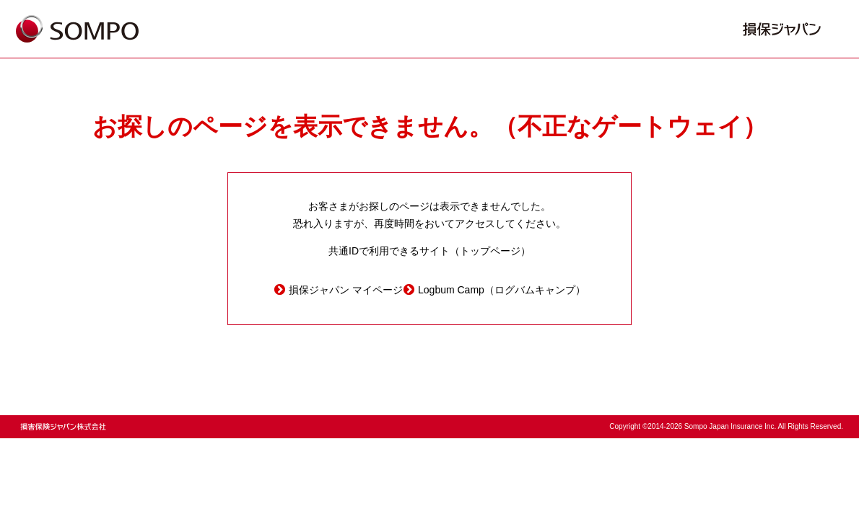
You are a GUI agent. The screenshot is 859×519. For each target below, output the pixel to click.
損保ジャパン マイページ (346, 290)
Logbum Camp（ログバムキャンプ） (501, 290)
